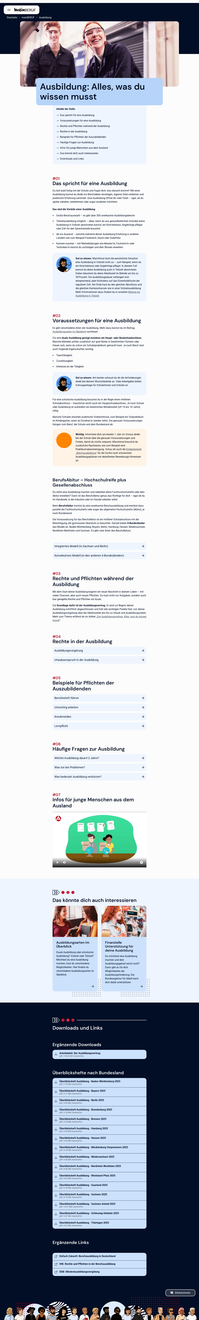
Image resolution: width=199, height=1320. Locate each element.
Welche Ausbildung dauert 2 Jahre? (76, 755)
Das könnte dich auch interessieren (79, 150)
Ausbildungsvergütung (68, 647)
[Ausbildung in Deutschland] (99, 836)
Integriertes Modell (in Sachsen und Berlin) (81, 543)
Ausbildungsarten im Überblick (69, 328)
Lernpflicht (61, 723)
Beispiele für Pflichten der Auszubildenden (83, 134)
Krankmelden (62, 713)
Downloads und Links (72, 155)
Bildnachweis (182, 1289)
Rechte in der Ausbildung (73, 128)
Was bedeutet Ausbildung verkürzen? (78, 773)
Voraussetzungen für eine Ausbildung (80, 117)
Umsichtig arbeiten (66, 704)
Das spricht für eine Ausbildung (77, 112)
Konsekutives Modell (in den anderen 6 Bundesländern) (89, 552)
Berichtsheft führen (66, 695)
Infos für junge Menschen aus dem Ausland (84, 144)
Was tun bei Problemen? (69, 764)
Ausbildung (42, 14)
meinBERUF (25, 14)
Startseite (9, 14)
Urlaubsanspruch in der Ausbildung (76, 657)
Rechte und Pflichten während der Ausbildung (85, 123)
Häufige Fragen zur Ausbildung (77, 139)
